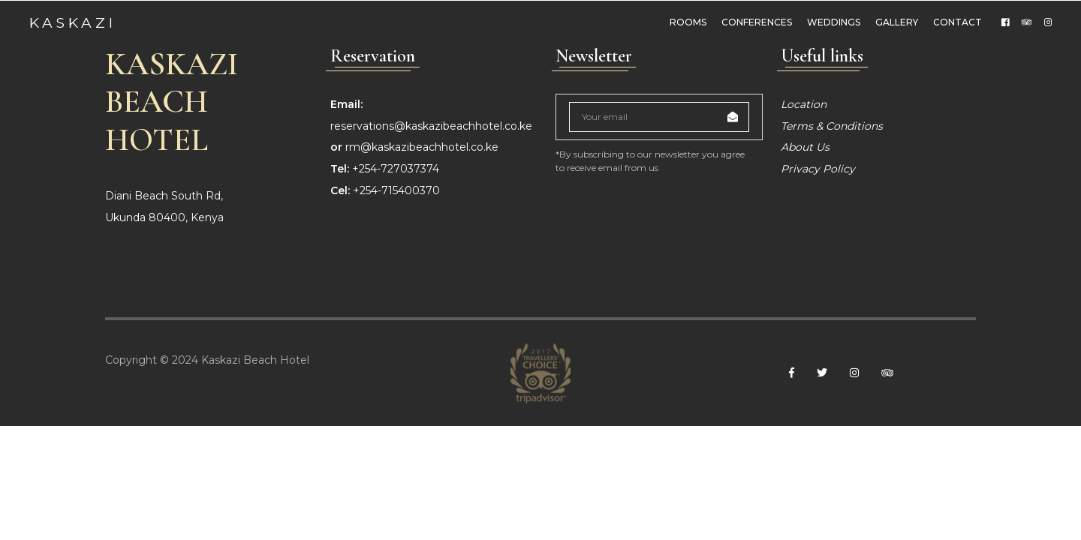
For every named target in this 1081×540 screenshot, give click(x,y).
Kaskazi (73, 22)
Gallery (895, 22)
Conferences (755, 22)
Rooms (686, 22)
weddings (832, 22)
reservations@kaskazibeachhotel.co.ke (431, 240)
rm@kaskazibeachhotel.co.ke (421, 261)
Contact (956, 22)
